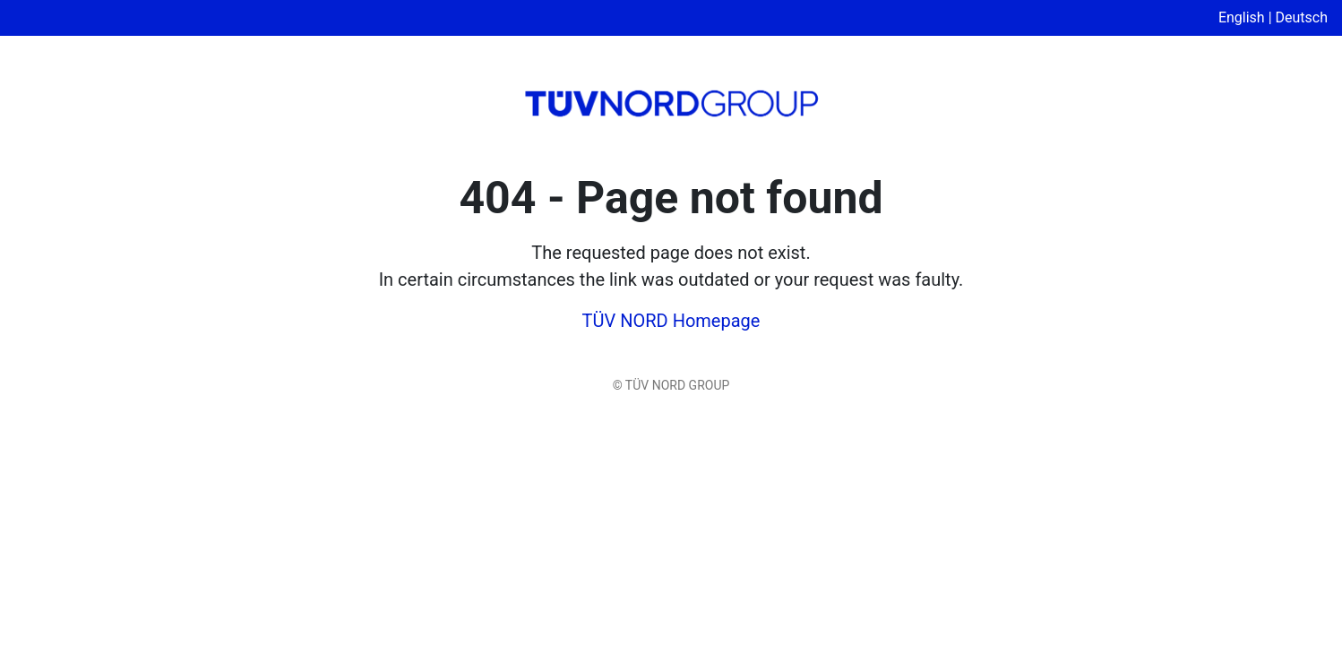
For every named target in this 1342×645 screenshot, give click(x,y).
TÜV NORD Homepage (671, 320)
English (1241, 17)
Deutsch (1302, 17)
